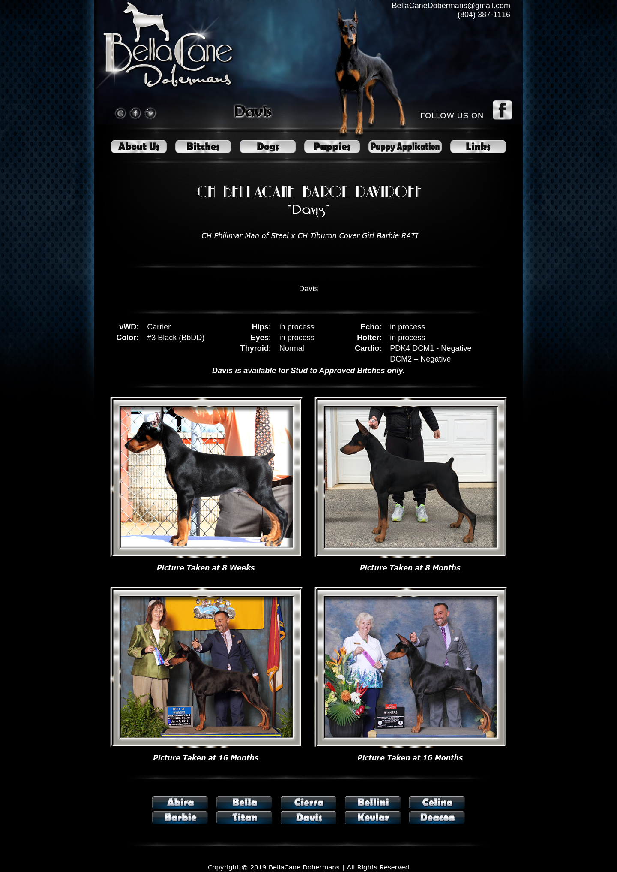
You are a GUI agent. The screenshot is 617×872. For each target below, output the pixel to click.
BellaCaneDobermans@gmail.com (451, 5)
